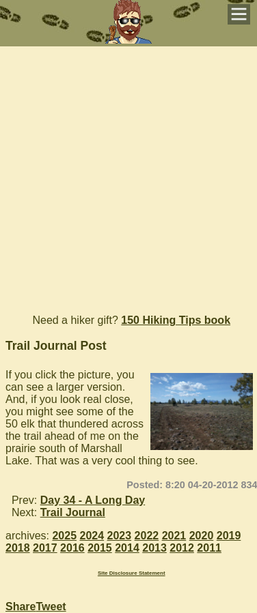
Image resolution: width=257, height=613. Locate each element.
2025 (64, 535)
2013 (154, 548)
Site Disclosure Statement (131, 573)
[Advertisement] (128, 174)
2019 (229, 535)
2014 (127, 548)
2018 (17, 548)
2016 (72, 548)
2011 (209, 548)
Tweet (51, 606)
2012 (182, 548)
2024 (92, 535)
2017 (45, 548)
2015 (99, 548)
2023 (119, 535)
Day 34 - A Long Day (93, 500)
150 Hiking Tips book (175, 320)
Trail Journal (72, 512)
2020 (201, 535)
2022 (147, 535)
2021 (174, 535)
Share (20, 606)
